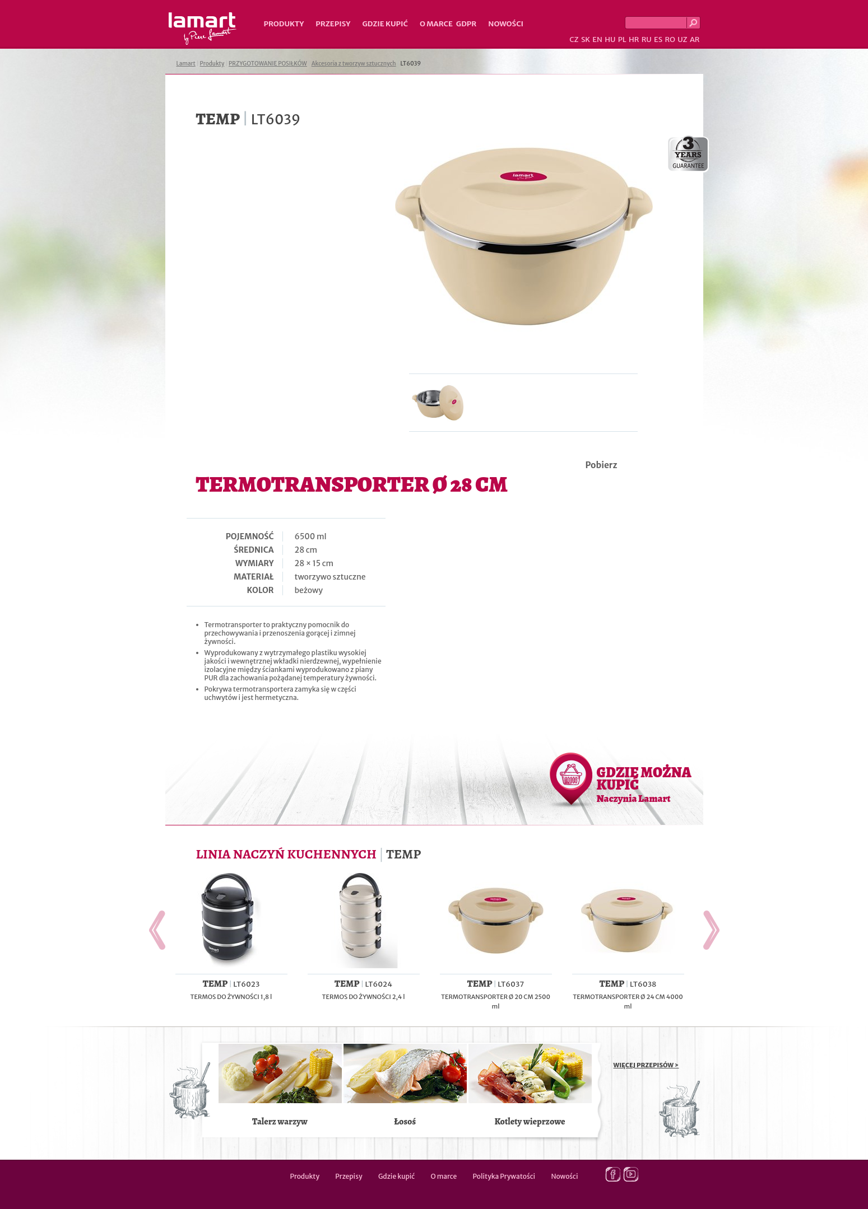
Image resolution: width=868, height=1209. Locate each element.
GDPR (466, 24)
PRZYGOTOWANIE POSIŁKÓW (268, 63)
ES (658, 39)
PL (622, 39)
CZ (573, 39)
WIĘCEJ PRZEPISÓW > (646, 1065)
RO (670, 39)
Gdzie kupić (385, 24)
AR (695, 39)
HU (610, 39)
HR (634, 39)
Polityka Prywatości (504, 1176)
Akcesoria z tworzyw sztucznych (354, 63)
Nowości (505, 24)
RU (647, 39)
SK (585, 39)
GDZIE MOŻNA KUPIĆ (644, 784)
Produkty (284, 24)
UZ (682, 39)
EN (597, 39)
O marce (436, 24)
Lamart (202, 28)
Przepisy (332, 24)
